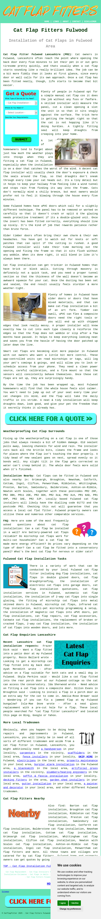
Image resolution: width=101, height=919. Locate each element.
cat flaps (20, 351)
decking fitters (15, 779)
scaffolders (76, 752)
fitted (39, 221)
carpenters (27, 752)
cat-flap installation (72, 306)
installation (72, 400)
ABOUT (66, 21)
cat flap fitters (41, 855)
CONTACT (76, 21)
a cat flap (83, 77)
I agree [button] (63, 903)
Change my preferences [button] (70, 909)
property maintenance (82, 760)
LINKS (56, 21)
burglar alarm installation (54, 764)
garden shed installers (67, 779)
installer (64, 103)
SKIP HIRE (85, 756)
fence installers (35, 756)
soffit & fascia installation (45, 776)
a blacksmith (24, 768)
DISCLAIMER (90, 21)
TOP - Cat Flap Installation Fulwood (30, 866)
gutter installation (36, 783)
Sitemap (5, 892)
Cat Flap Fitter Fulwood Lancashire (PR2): (38, 54)
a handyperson (51, 749)
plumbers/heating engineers (67, 772)
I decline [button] (75, 903)
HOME (46, 21)
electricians (26, 760)
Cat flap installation (19, 265)
